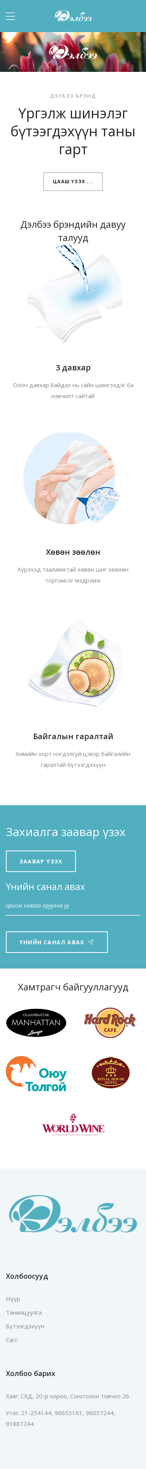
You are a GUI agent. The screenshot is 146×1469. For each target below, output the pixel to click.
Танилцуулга (24, 1312)
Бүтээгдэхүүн (25, 1326)
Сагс (12, 1340)
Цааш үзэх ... (73, 181)
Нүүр (13, 1299)
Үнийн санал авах (56, 942)
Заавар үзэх (40, 861)
